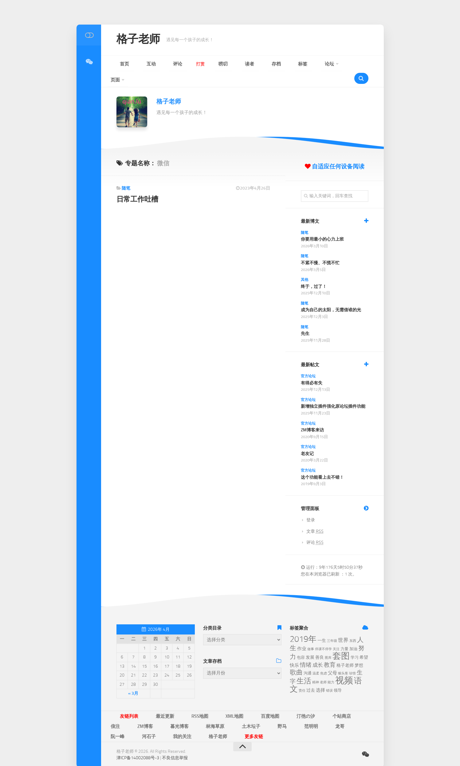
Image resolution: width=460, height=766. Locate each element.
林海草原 (115, 710)
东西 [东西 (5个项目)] (352, 627)
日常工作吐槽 (139, 185)
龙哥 (204, 710)
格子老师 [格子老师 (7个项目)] (345, 651)
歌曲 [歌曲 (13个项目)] (296, 658)
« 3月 (133, 679)
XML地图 (203, 701)
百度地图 (229, 701)
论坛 (263, 64)
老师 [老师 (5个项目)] (323, 668)
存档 (227, 64)
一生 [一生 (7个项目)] (321, 626)
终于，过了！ (314, 272)
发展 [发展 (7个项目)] (310, 643)
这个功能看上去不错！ (322, 463)
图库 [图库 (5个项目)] (328, 644)
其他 (304, 266)
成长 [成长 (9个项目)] (318, 651)
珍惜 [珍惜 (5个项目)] (352, 660)
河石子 (246, 710)
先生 (305, 319)
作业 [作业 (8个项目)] (301, 635)
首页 (120, 64)
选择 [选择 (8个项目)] (320, 676)
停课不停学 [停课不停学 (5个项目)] (323, 635)
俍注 (304, 701)
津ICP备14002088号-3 (137, 732)
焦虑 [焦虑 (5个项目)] (323, 660)
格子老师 (141, 40)
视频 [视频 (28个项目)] (344, 666)
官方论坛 (308, 362)
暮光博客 (350, 701)
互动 (138, 64)
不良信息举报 (175, 732)
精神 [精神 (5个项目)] (315, 668)
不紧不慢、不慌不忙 (320, 249)
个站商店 (282, 701)
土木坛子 (142, 710)
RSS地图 (177, 701)
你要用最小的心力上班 (322, 225)
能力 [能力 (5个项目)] (331, 668)
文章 (315, 517)
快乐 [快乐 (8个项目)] (294, 651)
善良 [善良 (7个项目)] (319, 643)
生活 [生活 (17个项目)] (304, 667)
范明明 (184, 710)
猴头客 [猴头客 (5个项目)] (343, 660)
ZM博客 (325, 701)
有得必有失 (311, 369)
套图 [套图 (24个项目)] (341, 642)
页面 (285, 64)
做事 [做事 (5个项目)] (310, 635)
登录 (310, 506)
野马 (164, 710)
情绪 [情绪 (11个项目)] (306, 650)
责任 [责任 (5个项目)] (302, 677)
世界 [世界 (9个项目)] (343, 626)
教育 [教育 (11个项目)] (330, 650)
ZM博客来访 (312, 416)
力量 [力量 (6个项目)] (344, 635)
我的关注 (270, 710)
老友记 (307, 439)
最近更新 (151, 701)
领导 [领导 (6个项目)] (338, 676)
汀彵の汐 (256, 701)
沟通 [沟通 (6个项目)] (308, 659)
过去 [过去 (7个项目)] (310, 676)
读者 (210, 64)
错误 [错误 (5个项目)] (329, 677)
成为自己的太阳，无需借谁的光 (331, 296)
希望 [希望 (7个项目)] (364, 643)
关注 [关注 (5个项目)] (336, 635)
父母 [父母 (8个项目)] (332, 659)
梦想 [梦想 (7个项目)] (359, 651)
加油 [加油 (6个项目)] (353, 635)
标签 (245, 64)
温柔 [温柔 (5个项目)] (316, 660)
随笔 (126, 174)
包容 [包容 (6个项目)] (301, 643)
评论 (156, 64)
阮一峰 (224, 710)
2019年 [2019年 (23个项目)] (303, 625)
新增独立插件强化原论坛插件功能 (333, 392)
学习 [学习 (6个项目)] (355, 643)
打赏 (174, 64)
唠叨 (192, 64)
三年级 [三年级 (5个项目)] (332, 627)
